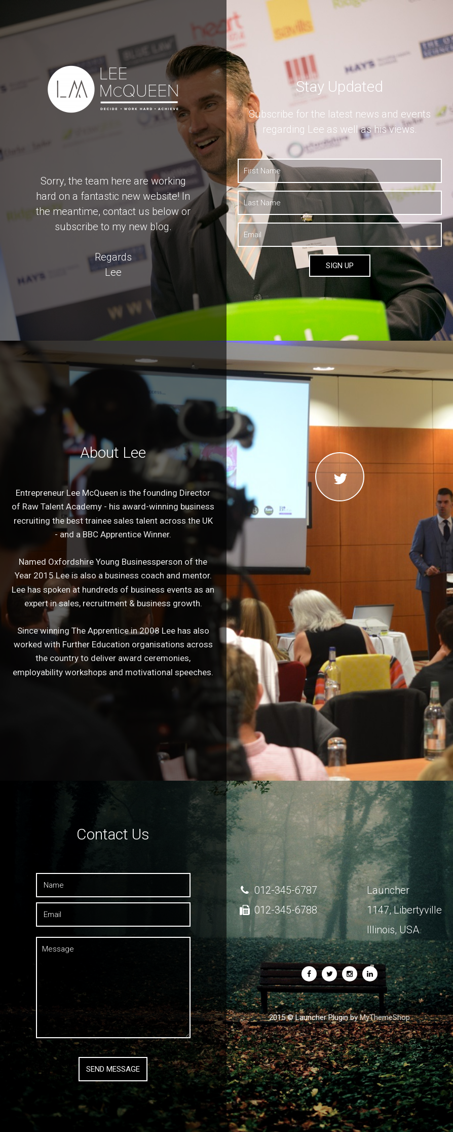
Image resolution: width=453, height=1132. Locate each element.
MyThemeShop (385, 1017)
